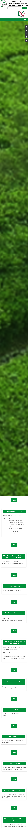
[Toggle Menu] (25, 19)
